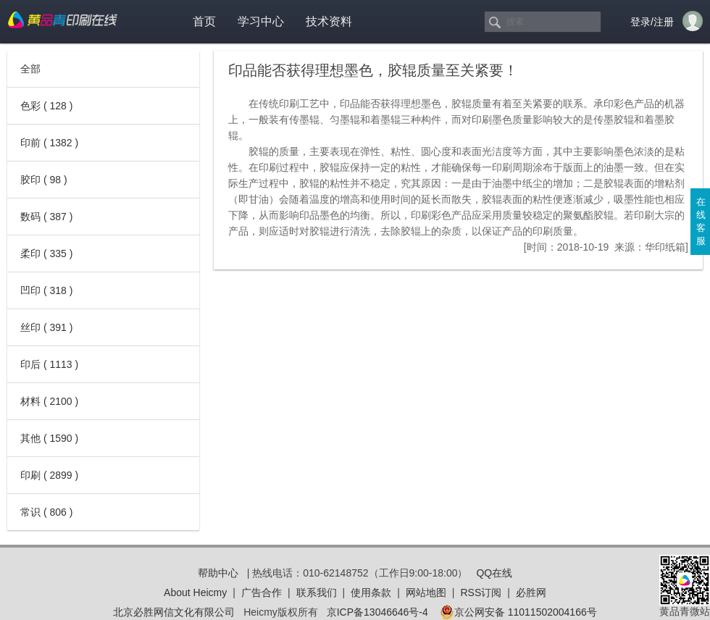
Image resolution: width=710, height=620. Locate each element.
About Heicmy (195, 592)
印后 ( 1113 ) (49, 364)
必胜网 (531, 592)
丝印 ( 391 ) (46, 327)
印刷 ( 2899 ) (49, 475)
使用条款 (371, 592)
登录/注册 (652, 22)
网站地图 (426, 592)
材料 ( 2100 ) (49, 401)
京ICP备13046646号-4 (377, 612)
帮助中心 (218, 573)
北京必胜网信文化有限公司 (174, 612)
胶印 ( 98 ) (43, 179)
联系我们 (316, 592)
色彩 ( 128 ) (46, 106)
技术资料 (329, 21)
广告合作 (261, 592)
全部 (30, 69)
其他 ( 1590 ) (49, 438)
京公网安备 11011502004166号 (518, 612)
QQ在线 (494, 573)
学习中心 (261, 21)
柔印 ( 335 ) (46, 253)
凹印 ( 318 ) (46, 290)
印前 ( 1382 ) (49, 142)
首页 (204, 21)
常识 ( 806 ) (46, 512)
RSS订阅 (480, 592)
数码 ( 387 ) (46, 216)
